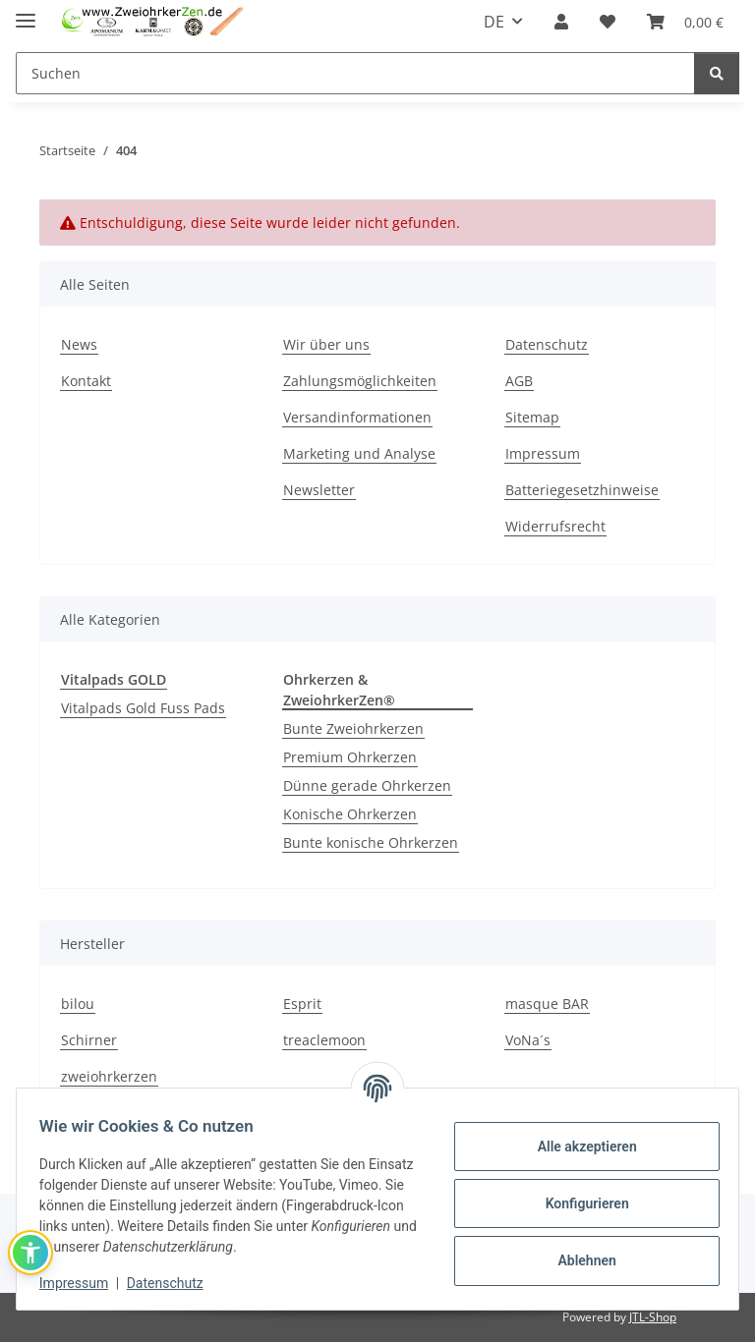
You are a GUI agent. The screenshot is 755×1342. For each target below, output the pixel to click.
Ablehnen (578, 1260)
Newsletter (319, 489)
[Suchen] (355, 73)
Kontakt (86, 380)
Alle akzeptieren (577, 1146)
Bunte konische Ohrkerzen (370, 842)
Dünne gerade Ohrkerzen (367, 785)
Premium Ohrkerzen (350, 757)
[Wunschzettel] (607, 21)
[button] (561, 21)
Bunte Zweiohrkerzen (353, 728)
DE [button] (494, 21)
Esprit (302, 1003)
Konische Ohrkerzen (350, 814)
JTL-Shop (652, 1317)
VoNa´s (528, 1040)
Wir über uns (326, 344)
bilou (77, 1003)
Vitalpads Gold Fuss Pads (143, 708)
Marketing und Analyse (359, 453)
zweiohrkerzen (109, 1076)
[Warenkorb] (685, 21)
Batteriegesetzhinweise (582, 489)
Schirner (89, 1040)
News (79, 344)
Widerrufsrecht (555, 526)
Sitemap (532, 417)
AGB (519, 380)
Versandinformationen (357, 417)
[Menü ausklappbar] (25, 12)
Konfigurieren (577, 1203)
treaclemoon (324, 1040)
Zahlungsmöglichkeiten (359, 380)
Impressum (82, 1283)
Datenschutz (174, 1283)
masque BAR (547, 1003)
